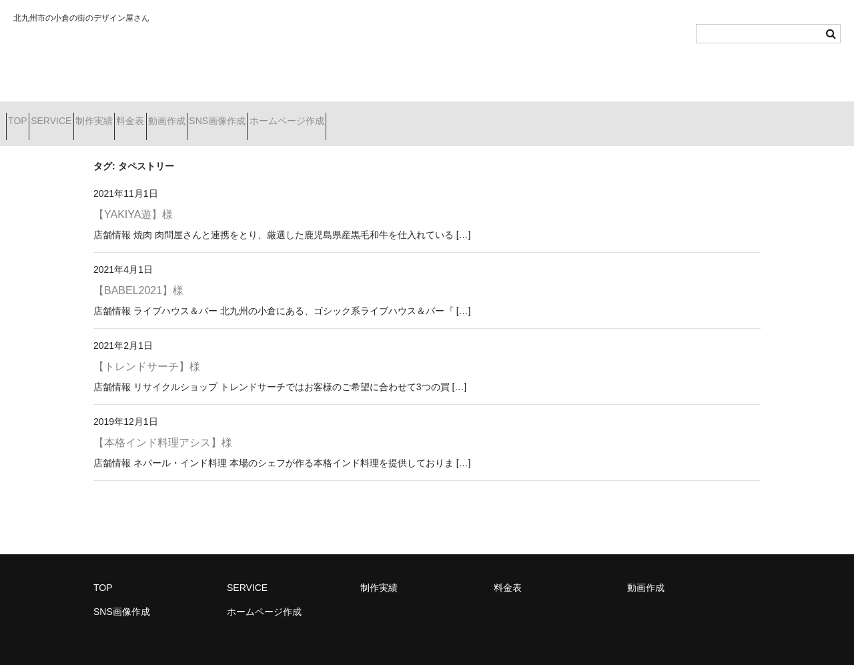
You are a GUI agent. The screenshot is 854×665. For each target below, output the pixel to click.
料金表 (207, 115)
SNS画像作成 (342, 115)
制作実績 (147, 115)
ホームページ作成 (434, 115)
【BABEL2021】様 (138, 273)
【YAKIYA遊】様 (133, 197)
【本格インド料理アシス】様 (162, 425)
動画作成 (267, 115)
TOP (23, 115)
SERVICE (80, 115)
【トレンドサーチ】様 (146, 349)
